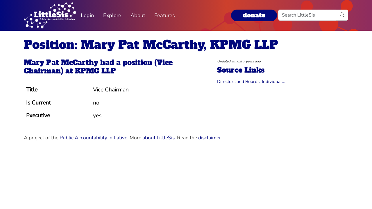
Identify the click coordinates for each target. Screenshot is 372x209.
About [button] (137, 15)
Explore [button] (112, 15)
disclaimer (209, 137)
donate (254, 15)
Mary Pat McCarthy (61, 62)
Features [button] (164, 15)
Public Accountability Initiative (93, 137)
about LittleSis (158, 137)
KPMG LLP (95, 71)
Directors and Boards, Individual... (251, 81)
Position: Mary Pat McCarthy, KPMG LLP (151, 45)
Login (87, 15)
